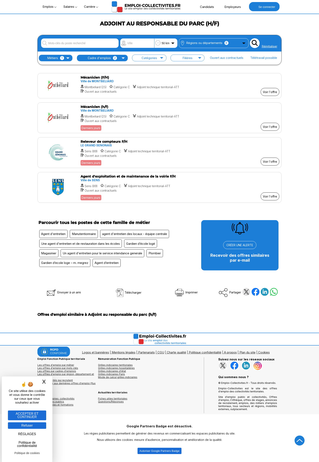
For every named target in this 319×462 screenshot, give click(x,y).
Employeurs (230, 7)
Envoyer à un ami (63, 293)
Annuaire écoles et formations (55, 405)
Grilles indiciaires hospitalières (116, 369)
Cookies (264, 354)
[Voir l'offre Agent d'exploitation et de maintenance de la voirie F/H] (159, 187)
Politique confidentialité (205, 354)
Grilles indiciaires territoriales (115, 366)
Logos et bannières (95, 354)
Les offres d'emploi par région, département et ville (65, 377)
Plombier (156, 254)
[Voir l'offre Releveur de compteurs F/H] (159, 152)
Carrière (91, 7)
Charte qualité (176, 354)
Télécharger (128, 294)
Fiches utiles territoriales (112, 399)
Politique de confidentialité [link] (27, 444)
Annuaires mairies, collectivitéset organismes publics (55, 401)
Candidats (205, 7)
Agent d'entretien (54, 234)
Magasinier (49, 254)
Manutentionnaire (85, 234)
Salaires (70, 7)
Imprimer (186, 293)
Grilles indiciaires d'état (112, 372)
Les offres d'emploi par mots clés (57, 369)
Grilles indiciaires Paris (111, 375)
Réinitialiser (269, 46)
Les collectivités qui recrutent (55, 381)
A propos (230, 354)
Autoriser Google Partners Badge (159, 452)
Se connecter (264, 7)
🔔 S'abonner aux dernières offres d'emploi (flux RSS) (66, 386)
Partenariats (146, 354)
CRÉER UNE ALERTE (239, 245)
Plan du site (247, 354)
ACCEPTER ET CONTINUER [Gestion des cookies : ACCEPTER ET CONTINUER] (27, 415)
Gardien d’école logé (141, 244)
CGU (160, 354)
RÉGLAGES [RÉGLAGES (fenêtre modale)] (27, 434)
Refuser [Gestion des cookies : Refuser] (27, 425)
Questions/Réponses (111, 402)
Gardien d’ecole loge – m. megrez (65, 264)
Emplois (49, 7)
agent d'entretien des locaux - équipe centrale (136, 234)
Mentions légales (123, 354)
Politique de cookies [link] (27, 453)
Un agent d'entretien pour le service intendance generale (103, 254)
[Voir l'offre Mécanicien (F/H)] (159, 85)
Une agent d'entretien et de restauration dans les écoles (81, 244)
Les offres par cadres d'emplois (56, 372)
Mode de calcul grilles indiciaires (117, 378)
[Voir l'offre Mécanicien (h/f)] (159, 118)
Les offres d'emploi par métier (55, 366)
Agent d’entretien (108, 264)
